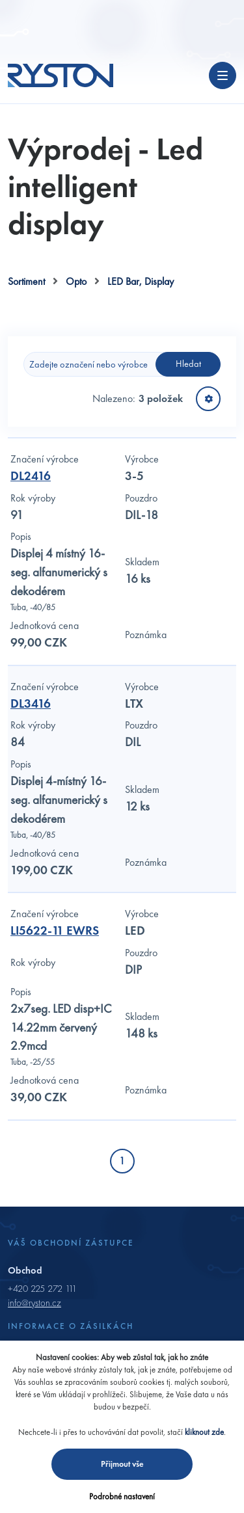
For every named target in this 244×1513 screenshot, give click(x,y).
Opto (76, 281)
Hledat (188, 363)
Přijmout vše (122, 1463)
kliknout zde (204, 1432)
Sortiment (26, 281)
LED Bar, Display (140, 281)
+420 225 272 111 (42, 1288)
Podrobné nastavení (122, 1496)
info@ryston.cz (34, 1302)
